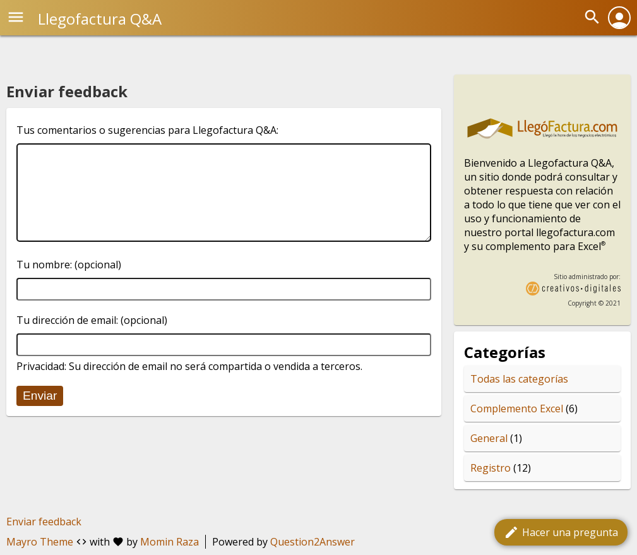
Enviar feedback (43, 521)
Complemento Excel (516, 408)
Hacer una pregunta (561, 532)
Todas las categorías (519, 379)
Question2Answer (312, 542)
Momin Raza (169, 542)
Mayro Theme (39, 542)
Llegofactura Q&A (100, 18)
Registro (490, 468)
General (489, 438)
